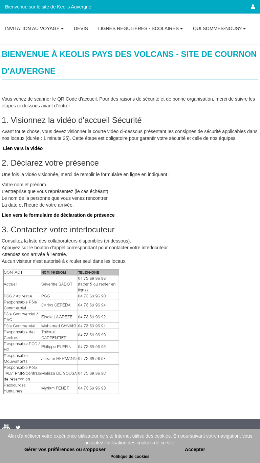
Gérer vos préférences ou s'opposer (65, 449)
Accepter (195, 449)
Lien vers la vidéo (23, 148)
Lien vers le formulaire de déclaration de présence (58, 215)
